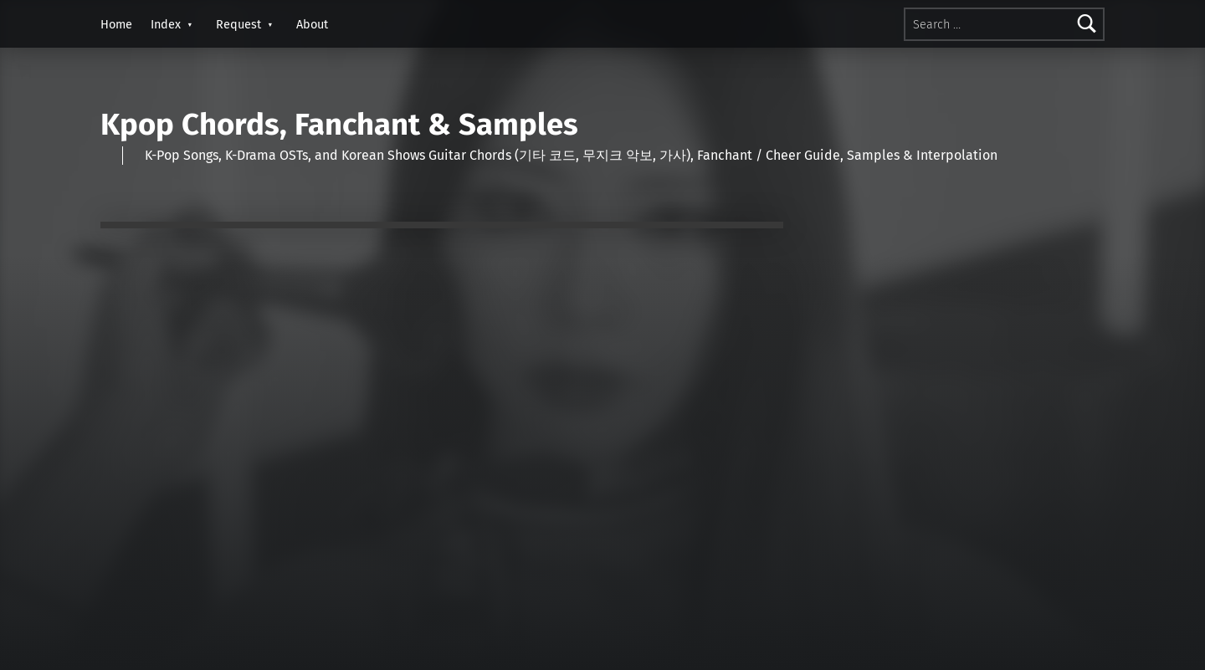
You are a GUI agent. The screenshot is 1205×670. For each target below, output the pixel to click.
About (312, 24)
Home (116, 24)
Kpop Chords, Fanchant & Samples (339, 124)
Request (238, 24)
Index (166, 24)
